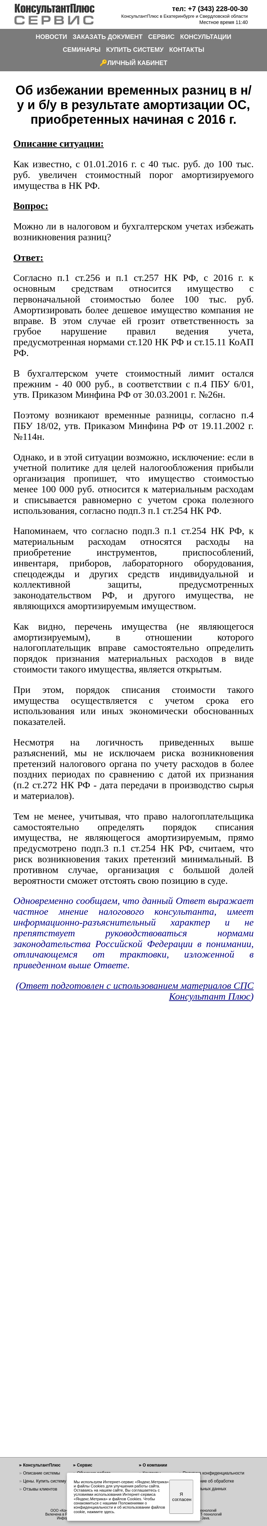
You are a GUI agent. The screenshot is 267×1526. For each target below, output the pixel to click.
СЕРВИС (161, 36)
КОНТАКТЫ (186, 49)
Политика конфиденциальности (213, 1473)
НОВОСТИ (51, 36)
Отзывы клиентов (40, 1489)
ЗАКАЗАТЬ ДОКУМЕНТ (108, 36)
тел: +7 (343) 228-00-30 (210, 9)
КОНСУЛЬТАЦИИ (205, 36)
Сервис (84, 1465)
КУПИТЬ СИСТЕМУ (135, 49)
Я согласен (181, 1497)
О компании (155, 1465)
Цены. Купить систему (44, 1481)
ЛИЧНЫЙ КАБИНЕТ (137, 62)
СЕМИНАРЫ (82, 49)
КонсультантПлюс (42, 1465)
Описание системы (41, 1473)
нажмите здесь (100, 1512)
